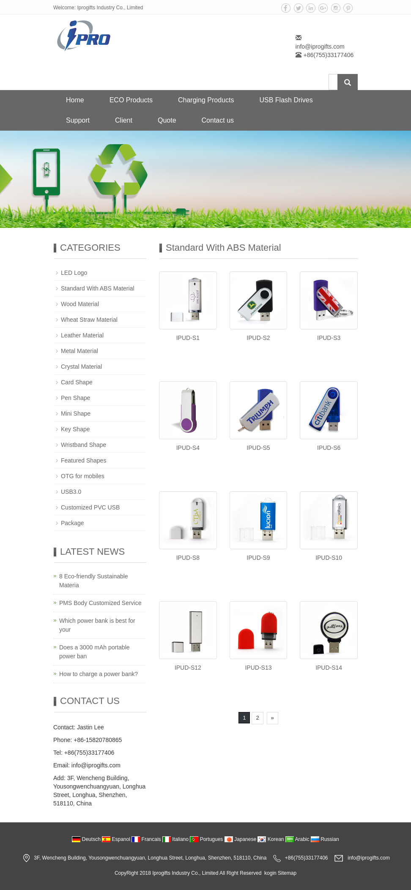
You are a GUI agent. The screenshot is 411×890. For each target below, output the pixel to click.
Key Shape (75, 429)
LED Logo (74, 272)
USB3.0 (71, 491)
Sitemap (287, 873)
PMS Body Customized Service (100, 603)
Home (75, 100)
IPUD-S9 (258, 557)
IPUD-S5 (258, 447)
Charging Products (206, 100)
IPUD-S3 (328, 337)
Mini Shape (75, 413)
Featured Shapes (83, 460)
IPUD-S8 (188, 557)
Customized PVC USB (90, 507)
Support (78, 120)
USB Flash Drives (285, 100)
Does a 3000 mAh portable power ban (94, 652)
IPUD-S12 (188, 667)
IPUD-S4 (188, 447)
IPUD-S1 (188, 337)
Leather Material (82, 335)
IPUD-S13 (258, 667)
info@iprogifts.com (320, 46)
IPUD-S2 (258, 337)
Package (72, 523)
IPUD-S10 (328, 557)
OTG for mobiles (82, 476)
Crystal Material (81, 366)
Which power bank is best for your (97, 625)
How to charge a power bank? (98, 674)
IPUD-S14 (328, 667)
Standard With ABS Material (97, 288)
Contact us (218, 120)
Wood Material (80, 304)
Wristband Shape (83, 444)
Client (123, 120)
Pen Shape (75, 397)
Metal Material (79, 351)
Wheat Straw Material (89, 319)
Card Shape (77, 382)
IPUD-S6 (328, 447)
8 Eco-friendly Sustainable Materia (93, 581)
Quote (167, 120)
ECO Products (131, 100)
